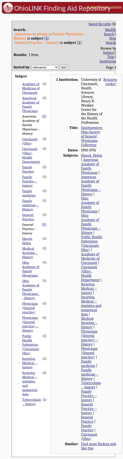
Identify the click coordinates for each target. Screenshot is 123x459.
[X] (46, 38)
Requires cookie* (110, 81)
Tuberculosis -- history (31, 401)
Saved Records (99, 24)
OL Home (92, 7)
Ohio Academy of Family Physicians (30, 269)
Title (110, 57)
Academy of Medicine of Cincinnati (31, 88)
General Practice (28, 217)
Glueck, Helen (27, 241)
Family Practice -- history (29, 181)
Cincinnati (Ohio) (30, 141)
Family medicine (29, 193)
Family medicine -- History (30, 205)
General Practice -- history (89, 408)
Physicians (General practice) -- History (30, 324)
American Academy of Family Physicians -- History (91, 185)
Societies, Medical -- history (29, 362)
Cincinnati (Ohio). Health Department (31, 155)
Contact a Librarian (111, 7)
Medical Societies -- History (30, 252)
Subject (108, 53)
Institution (107, 61)
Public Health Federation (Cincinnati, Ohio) (31, 344)
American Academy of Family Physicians (30, 104)
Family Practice (28, 169)
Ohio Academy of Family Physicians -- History (31, 289)
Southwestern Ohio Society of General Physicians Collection (91, 136)
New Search (111, 40)
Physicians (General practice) (30, 307)
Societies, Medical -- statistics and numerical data (91, 305)
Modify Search (110, 32)
